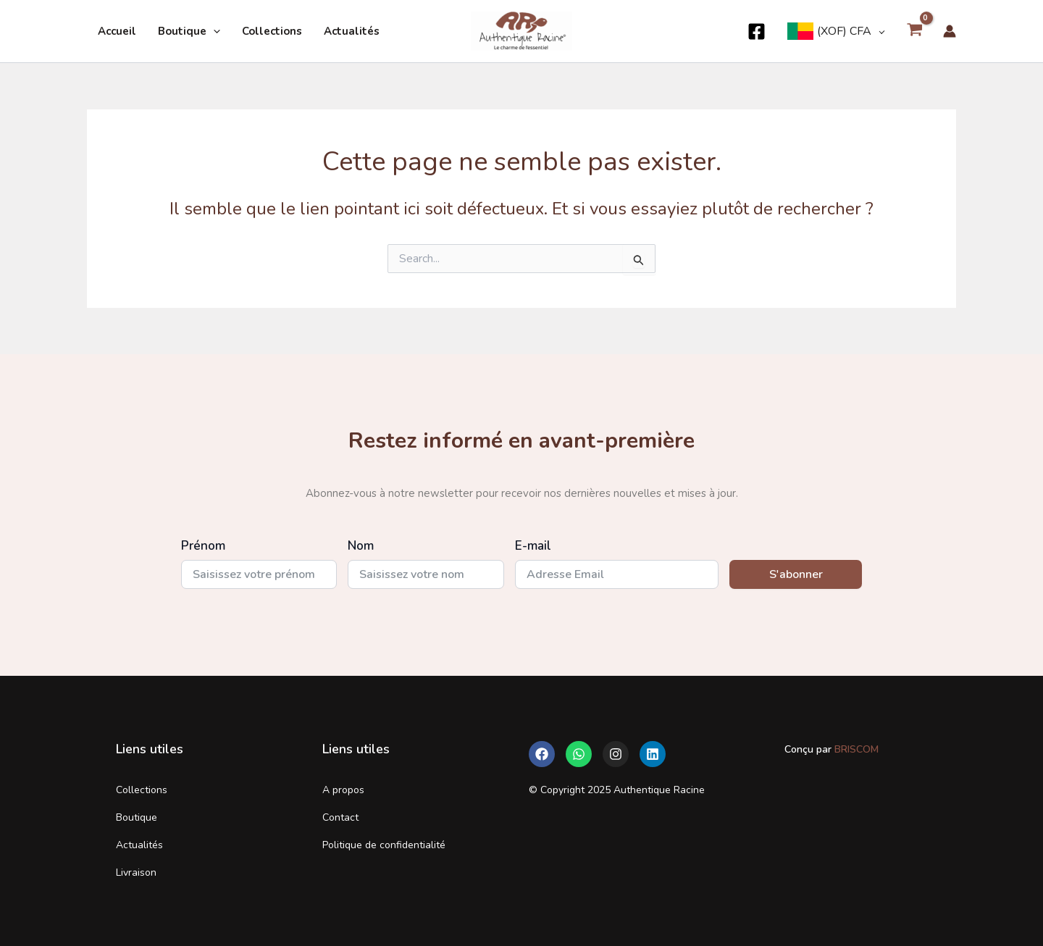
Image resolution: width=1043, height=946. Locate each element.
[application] (213, 31)
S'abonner (796, 574)
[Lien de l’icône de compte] (949, 31)
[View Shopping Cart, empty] (914, 31)
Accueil (117, 31)
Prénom (203, 545)
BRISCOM (855, 749)
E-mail (533, 545)
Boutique (189, 31)
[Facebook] (756, 31)
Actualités (352, 31)
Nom (361, 545)
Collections (272, 31)
